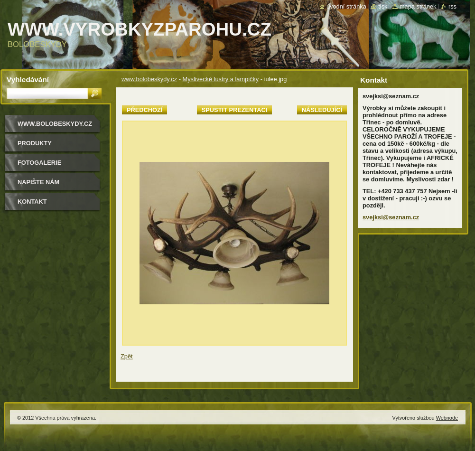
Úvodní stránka (346, 6)
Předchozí (144, 109)
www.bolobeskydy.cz (149, 79)
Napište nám (38, 182)
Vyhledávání (28, 79)
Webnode (447, 418)
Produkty (35, 143)
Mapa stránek (418, 6)
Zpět (127, 356)
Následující (322, 109)
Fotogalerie (39, 162)
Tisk (382, 6)
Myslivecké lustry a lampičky (221, 79)
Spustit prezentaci (234, 109)
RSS (452, 6)
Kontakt (32, 201)
